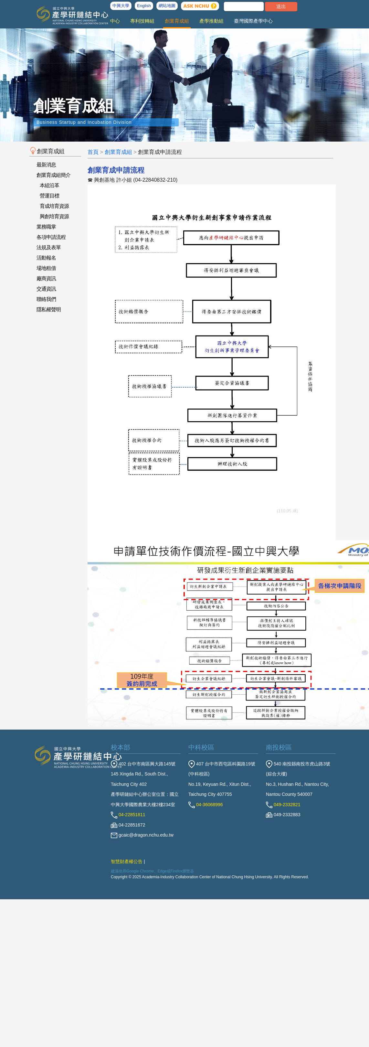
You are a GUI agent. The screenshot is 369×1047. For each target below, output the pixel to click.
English (144, 5)
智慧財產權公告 (126, 861)
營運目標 (49, 195)
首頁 (93, 152)
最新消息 (46, 164)
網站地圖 (167, 5)
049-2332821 (283, 804)
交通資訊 (46, 289)
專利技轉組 (142, 21)
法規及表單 (49, 247)
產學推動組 (211, 21)
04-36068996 (205, 804)
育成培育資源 (54, 206)
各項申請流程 (51, 237)
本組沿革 (49, 185)
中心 (115, 21)
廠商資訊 (46, 278)
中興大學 (120, 5)
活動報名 (46, 258)
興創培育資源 (54, 216)
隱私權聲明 (49, 309)
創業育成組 (177, 21)
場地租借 (46, 268)
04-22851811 (128, 814)
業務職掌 (46, 227)
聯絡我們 (46, 299)
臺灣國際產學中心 (253, 21)
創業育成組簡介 (53, 175)
